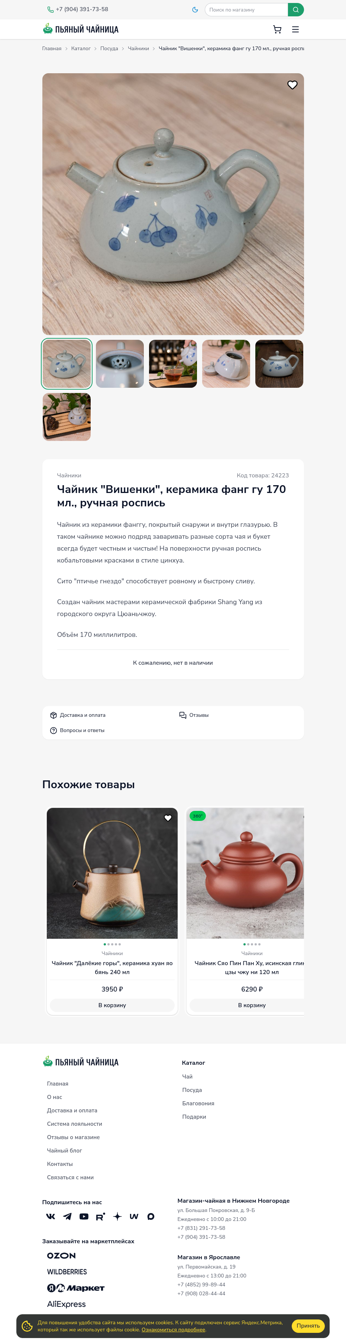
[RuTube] (101, 1216)
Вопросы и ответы (77, 730)
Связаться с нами (70, 1177)
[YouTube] (84, 1216)
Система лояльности (74, 1124)
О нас (54, 1097)
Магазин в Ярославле (209, 1257)
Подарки (194, 1117)
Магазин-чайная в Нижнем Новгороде (234, 1201)
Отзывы (194, 715)
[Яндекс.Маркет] (76, 1288)
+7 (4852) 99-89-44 (202, 1284)
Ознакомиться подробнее (173, 1329)
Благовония (198, 1103)
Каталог (194, 1063)
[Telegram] (67, 1216)
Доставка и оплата (78, 715)
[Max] (151, 1216)
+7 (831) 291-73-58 (202, 1228)
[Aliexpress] (66, 1304)
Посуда (192, 1090)
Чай (187, 1076)
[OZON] (61, 1255)
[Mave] (134, 1216)
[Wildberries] (66, 1272)
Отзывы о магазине (73, 1137)
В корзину (112, 1005)
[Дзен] (117, 1216)
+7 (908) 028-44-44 (202, 1293)
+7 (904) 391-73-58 (202, 1237)
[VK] (50, 1216)
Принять (308, 1326)
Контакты (60, 1164)
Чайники (69, 475)
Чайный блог (64, 1150)
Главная (58, 1083)
